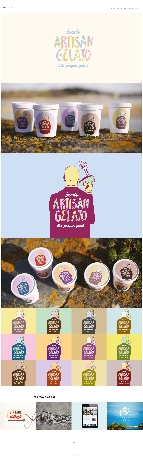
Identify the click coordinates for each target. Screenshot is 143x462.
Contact (138, 9)
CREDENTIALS (128, 9)
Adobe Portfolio (75, 455)
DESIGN (119, 9)
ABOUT (112, 9)
